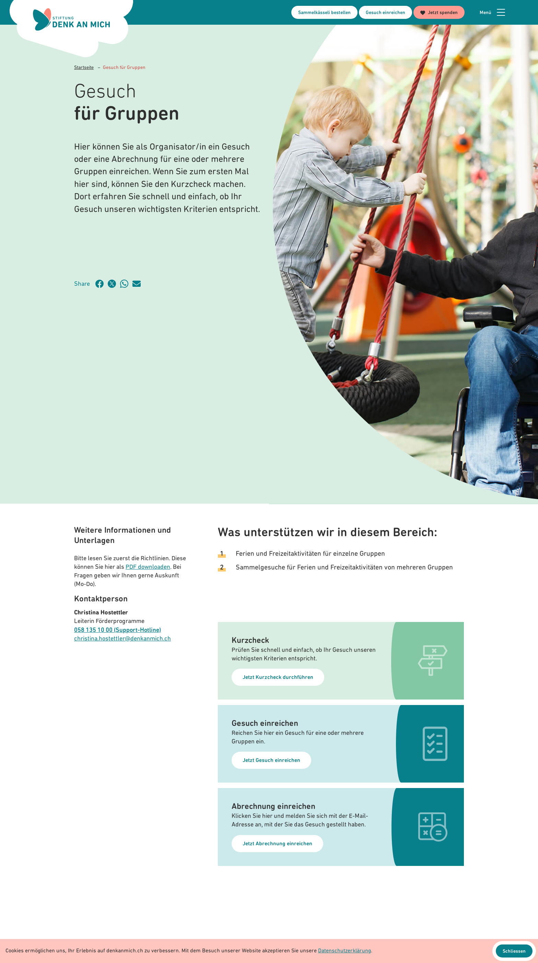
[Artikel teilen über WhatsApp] (126, 284)
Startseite (84, 67)
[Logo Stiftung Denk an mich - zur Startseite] (71, 19)
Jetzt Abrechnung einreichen (277, 844)
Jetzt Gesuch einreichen (271, 760)
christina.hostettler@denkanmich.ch (122, 639)
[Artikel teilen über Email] (138, 284)
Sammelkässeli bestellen (324, 12)
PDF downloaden (148, 567)
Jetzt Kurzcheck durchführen (278, 677)
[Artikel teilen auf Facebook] (101, 284)
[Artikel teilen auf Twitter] (114, 284)
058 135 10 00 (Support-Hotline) (117, 630)
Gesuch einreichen (385, 12)
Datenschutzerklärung (344, 951)
